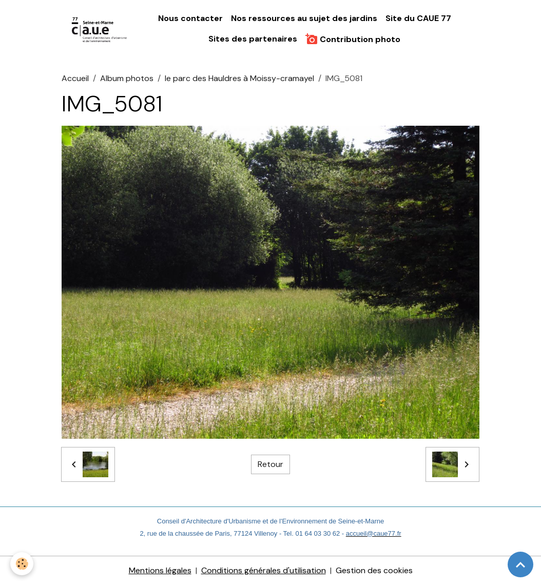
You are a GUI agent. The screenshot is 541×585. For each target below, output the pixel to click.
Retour (270, 464)
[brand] (99, 29)
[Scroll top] (520, 564)
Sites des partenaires (252, 38)
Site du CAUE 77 (418, 18)
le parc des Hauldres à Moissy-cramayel (239, 78)
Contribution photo (352, 39)
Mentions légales (160, 570)
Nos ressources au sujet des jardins (304, 18)
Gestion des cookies (374, 570)
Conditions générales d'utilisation (263, 570)
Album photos (126, 78)
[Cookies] (21, 563)
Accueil (75, 78)
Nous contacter (190, 18)
